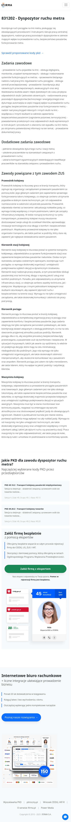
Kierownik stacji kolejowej (15, 245)
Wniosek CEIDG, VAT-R (54, 802)
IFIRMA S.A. (46, 814)
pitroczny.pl (32, 802)
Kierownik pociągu (11, 309)
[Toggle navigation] (65, 4)
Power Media (47, 807)
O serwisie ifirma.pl (26, 807)
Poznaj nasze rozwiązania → (21, 717)
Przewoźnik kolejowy (13, 181)
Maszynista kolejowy (13, 377)
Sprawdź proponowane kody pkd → (23, 53)
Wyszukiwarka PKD (12, 802)
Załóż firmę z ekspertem (35, 569)
